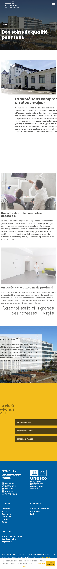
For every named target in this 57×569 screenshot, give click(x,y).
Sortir (4, 522)
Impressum (7, 542)
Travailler (6, 516)
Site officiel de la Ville (12, 536)
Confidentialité (9, 539)
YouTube (7, 488)
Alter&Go (46, 557)
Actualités (35, 511)
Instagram (9, 486)
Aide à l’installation (39, 508)
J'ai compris (50, 563)
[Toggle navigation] (53, 4)
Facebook (8, 483)
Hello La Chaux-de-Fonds (11, 4)
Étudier (5, 519)
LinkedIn (7, 491)
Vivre (4, 511)
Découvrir (6, 514)
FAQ (32, 514)
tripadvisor (9, 494)
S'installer (6, 508)
